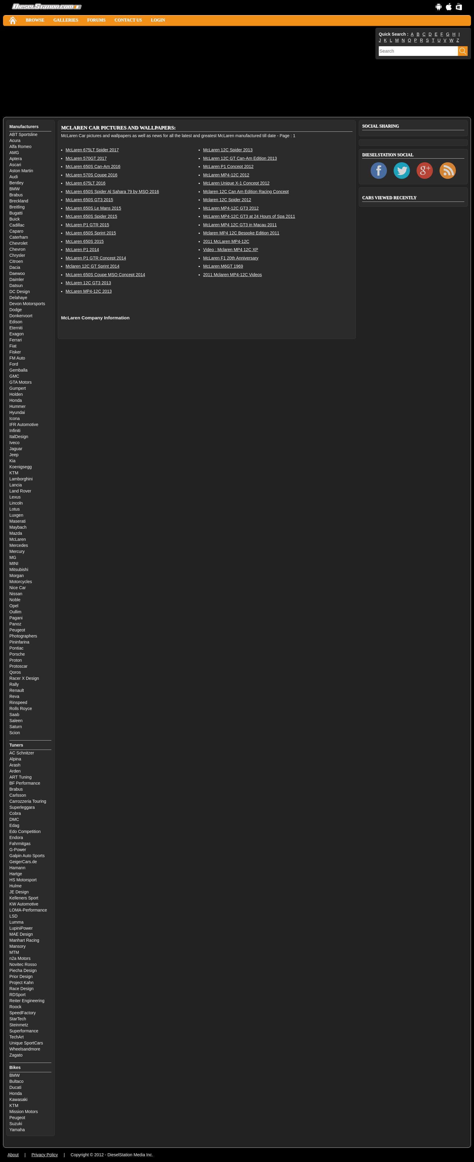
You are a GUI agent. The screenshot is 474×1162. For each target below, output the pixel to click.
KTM (13, 472)
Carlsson (17, 795)
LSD (13, 916)
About (13, 1154)
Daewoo (17, 273)
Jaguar (15, 448)
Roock (15, 1006)
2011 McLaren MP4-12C (226, 241)
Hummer (17, 406)
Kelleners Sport (23, 898)
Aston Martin (21, 170)
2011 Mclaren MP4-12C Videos (232, 274)
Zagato (16, 1055)
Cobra (15, 813)
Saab (14, 714)
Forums (96, 20)
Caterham (18, 237)
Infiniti (15, 430)
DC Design (19, 291)
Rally (14, 684)
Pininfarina (19, 642)
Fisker (15, 352)
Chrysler (17, 255)
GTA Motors (20, 382)
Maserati (17, 521)
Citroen (16, 261)
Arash (15, 765)
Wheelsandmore (24, 1049)
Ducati (15, 1087)
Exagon (16, 333)
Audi (13, 176)
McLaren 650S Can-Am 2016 (93, 166)
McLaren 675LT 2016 (86, 183)
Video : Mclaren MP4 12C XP (230, 249)
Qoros (15, 672)
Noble (15, 599)
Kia (12, 460)
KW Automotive (23, 904)
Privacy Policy (44, 1154)
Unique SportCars (26, 1043)
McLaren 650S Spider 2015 (91, 216)
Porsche (17, 654)
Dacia (14, 267)
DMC (14, 819)
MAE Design (21, 934)
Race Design (21, 988)
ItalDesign (18, 436)
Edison (15, 321)
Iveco (14, 442)
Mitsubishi (18, 569)
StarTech (17, 1018)
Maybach (18, 527)
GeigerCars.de (23, 861)
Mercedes (18, 545)
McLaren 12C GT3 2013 (88, 282)
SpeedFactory (22, 1012)
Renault (16, 690)
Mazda (15, 533)
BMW (14, 188)
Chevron (17, 249)
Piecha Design (23, 970)
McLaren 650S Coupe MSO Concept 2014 (105, 274)
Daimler (16, 279)
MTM (14, 952)
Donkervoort (20, 315)
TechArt (16, 1037)
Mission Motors (23, 1111)
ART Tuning (20, 777)
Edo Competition (25, 831)
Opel (13, 605)
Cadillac (16, 225)
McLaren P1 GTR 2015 (87, 224)
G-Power (17, 849)
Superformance (23, 1030)
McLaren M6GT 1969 (223, 266)
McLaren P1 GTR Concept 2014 (96, 258)
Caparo (16, 231)
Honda (15, 400)
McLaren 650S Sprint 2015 (91, 233)
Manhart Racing (24, 940)
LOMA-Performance (28, 910)
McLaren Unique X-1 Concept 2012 (236, 183)
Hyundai (17, 412)
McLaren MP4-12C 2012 (226, 175)
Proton (15, 660)
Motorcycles (20, 581)
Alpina (15, 759)
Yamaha (17, 1129)
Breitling (17, 207)
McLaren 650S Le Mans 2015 (93, 208)
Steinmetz (18, 1024)
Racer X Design (24, 678)
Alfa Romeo (20, 146)
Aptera (15, 158)
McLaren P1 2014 (82, 249)
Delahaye (18, 297)
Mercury (17, 551)
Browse (35, 20)
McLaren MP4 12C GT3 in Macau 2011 (240, 224)
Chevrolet (18, 243)
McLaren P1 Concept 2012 (228, 166)
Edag (14, 825)
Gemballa (18, 370)
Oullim (15, 611)
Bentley (16, 182)
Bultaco (16, 1081)
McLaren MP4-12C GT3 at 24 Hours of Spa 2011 (249, 216)
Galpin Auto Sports (27, 855)
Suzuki (15, 1123)
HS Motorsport (23, 879)
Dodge (15, 309)
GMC (14, 376)
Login (158, 20)
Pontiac (16, 648)
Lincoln (16, 503)
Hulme (15, 885)
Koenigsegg (20, 466)
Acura (15, 140)
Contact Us (128, 20)
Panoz (15, 623)
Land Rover (20, 491)
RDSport (17, 994)
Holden (16, 394)
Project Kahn (21, 982)
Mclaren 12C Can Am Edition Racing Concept (246, 191)
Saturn (15, 726)
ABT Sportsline (23, 134)
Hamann (17, 867)
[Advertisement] (184, 71)
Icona (14, 418)
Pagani (16, 617)
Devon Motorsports (27, 303)
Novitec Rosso (23, 964)
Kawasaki (18, 1099)
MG (12, 557)
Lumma (16, 922)
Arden (15, 771)
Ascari (15, 164)
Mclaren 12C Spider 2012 (227, 199)
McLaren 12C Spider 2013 (227, 149)
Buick (14, 219)
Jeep (13, 454)
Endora (16, 837)
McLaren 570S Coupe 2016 (91, 175)
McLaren (17, 539)
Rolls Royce (20, 708)
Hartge (15, 873)
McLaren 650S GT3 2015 (89, 199)
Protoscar (18, 666)
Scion (14, 732)
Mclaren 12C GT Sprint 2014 (92, 266)
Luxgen (16, 515)
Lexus (15, 497)
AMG (14, 152)
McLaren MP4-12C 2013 (89, 291)
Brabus (16, 194)
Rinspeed (18, 702)
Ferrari (15, 339)
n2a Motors (20, 958)
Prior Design (21, 976)
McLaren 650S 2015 (85, 241)
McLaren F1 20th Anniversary (230, 258)
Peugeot (17, 630)
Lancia (15, 485)
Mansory (17, 946)
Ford (13, 364)
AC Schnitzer (21, 752)
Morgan (16, 575)
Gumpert (17, 388)
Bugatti (16, 213)
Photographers (23, 636)
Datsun (16, 285)
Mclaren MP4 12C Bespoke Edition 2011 (241, 233)
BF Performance (24, 783)
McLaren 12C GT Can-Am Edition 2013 (240, 158)
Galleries (65, 20)
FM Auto (17, 358)
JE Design (19, 891)
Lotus (14, 509)
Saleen (16, 720)
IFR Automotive (23, 424)
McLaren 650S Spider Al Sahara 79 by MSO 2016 (112, 191)
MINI (13, 563)
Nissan (15, 593)
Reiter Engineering (26, 1000)
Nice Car (17, 587)
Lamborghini (21, 478)
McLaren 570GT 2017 (86, 158)
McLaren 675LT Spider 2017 (92, 149)
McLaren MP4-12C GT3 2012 (231, 208)
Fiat (12, 346)
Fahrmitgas (20, 843)
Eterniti (16, 327)
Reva (14, 696)
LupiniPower (21, 928)
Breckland (18, 201)
